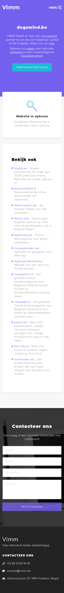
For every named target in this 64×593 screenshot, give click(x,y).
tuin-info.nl (21, 346)
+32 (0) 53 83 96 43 (16, 563)
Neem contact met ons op (32, 67)
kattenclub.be (23, 235)
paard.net (20, 322)
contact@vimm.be (16, 571)
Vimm (10, 539)
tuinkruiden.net (24, 359)
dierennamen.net (25, 205)
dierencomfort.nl (25, 188)
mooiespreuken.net (26, 248)
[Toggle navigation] (60, 7)
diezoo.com (21, 218)
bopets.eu (20, 168)
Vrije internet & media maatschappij (25, 545)
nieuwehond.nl (23, 274)
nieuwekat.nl (22, 302)
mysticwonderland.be (28, 261)
